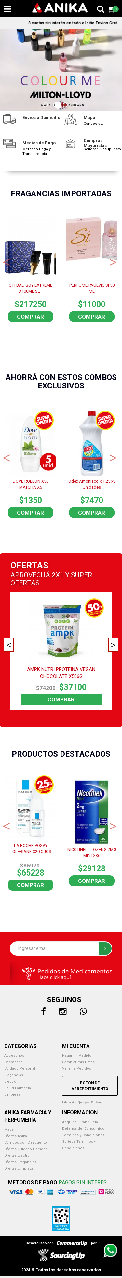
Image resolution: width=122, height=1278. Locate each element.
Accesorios (14, 1055)
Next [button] (112, 261)
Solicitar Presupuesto (102, 149)
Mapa (9, 1130)
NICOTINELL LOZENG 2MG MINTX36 (91, 852)
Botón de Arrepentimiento (89, 1086)
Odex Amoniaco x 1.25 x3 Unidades (91, 484)
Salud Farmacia (17, 1088)
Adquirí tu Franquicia (80, 1122)
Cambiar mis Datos (78, 1062)
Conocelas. (93, 124)
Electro (10, 1081)
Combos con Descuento (25, 1143)
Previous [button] (6, 261)
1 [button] (46, 105)
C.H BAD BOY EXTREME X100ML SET (30, 288)
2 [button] (56, 105)
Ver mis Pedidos (76, 1068)
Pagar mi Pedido (76, 1055)
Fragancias (13, 1075)
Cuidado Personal (19, 1068)
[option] (61, 70)
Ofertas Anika (15, 1136)
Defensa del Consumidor (84, 1129)
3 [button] (66, 105)
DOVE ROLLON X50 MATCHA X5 (30, 484)
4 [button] (76, 105)
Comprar (30, 316)
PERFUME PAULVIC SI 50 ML (92, 288)
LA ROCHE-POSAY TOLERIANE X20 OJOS (30, 848)
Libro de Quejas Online (82, 1102)
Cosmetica (13, 1062)
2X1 (58, 575)
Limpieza (12, 1094)
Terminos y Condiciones (83, 1135)
